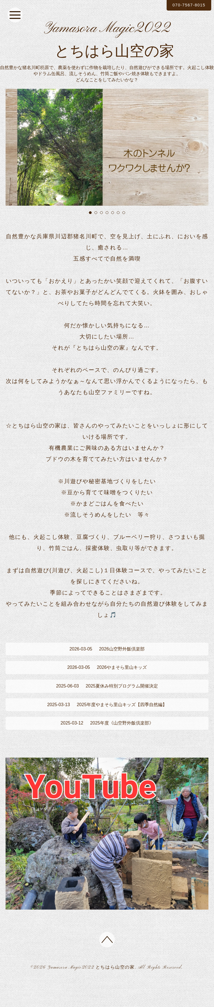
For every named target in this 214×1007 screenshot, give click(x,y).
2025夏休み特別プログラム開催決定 (107, 705)
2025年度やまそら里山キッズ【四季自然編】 (107, 725)
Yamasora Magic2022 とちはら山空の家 (91, 992)
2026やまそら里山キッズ (107, 685)
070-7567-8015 (186, 5)
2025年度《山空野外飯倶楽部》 (107, 746)
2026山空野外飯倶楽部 (107, 664)
